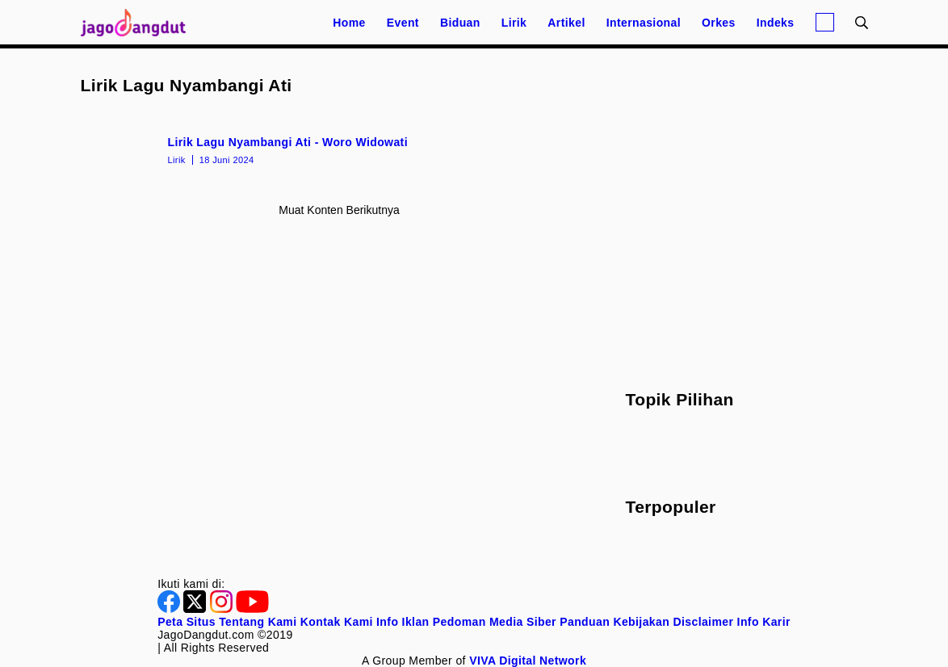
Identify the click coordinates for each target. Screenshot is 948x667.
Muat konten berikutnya (339, 209)
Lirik (514, 22)
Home (349, 22)
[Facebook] (170, 608)
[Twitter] (196, 608)
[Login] (825, 22)
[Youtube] (252, 608)
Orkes (719, 22)
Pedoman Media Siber (494, 621)
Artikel (566, 22)
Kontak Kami (336, 621)
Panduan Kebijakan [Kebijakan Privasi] (614, 621)
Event (403, 22)
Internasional (643, 22)
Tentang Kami (257, 621)
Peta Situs (186, 621)
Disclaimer (703, 621)
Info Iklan (402, 621)
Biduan (460, 22)
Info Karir (764, 621)
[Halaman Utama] (139, 22)
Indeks (776, 22)
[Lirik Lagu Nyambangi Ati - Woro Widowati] (339, 149)
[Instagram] (223, 608)
